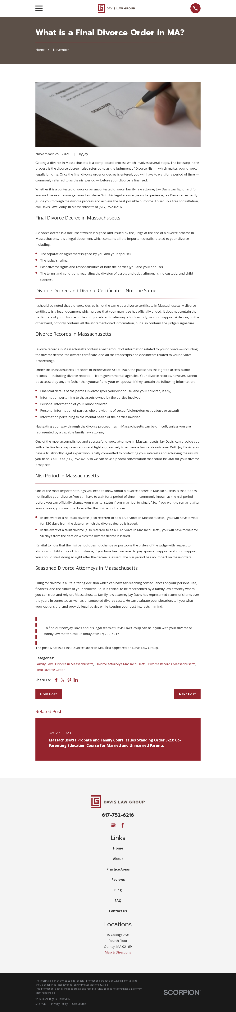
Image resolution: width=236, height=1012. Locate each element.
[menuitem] (40, 1003)
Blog (118, 890)
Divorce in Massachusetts (74, 664)
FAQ (118, 900)
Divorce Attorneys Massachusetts (121, 664)
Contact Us (118, 911)
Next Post (187, 694)
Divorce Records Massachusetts (171, 664)
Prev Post (48, 694)
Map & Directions (118, 952)
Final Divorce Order (50, 669)
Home (118, 848)
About (118, 859)
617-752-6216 (118, 815)
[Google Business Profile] (113, 825)
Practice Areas (118, 869)
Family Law (44, 664)
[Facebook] (122, 825)
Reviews (118, 879)
